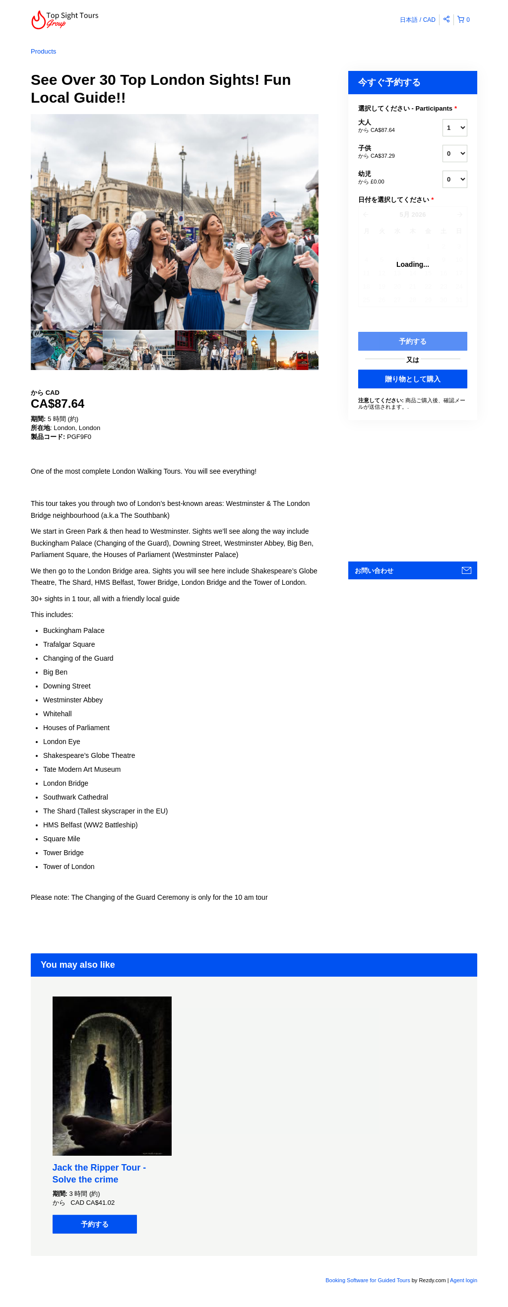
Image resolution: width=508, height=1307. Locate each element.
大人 (388, 126)
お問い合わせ (374, 570)
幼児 (388, 178)
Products (43, 51)
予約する (95, 1224)
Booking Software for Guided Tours (368, 1280)
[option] (67, 350)
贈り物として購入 (413, 379)
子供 (388, 152)
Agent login (463, 1280)
